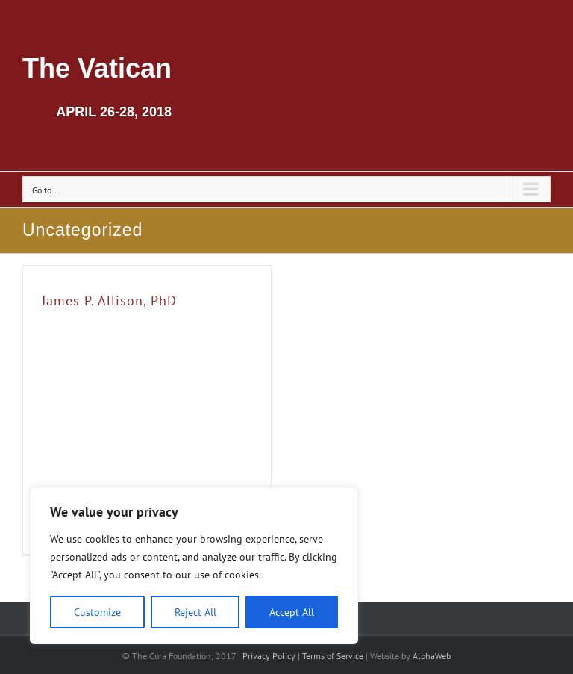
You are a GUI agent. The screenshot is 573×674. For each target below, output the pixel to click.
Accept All (291, 612)
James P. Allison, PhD (109, 300)
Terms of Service (332, 655)
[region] (194, 565)
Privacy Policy (268, 655)
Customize (97, 612)
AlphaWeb (432, 655)
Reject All (195, 612)
